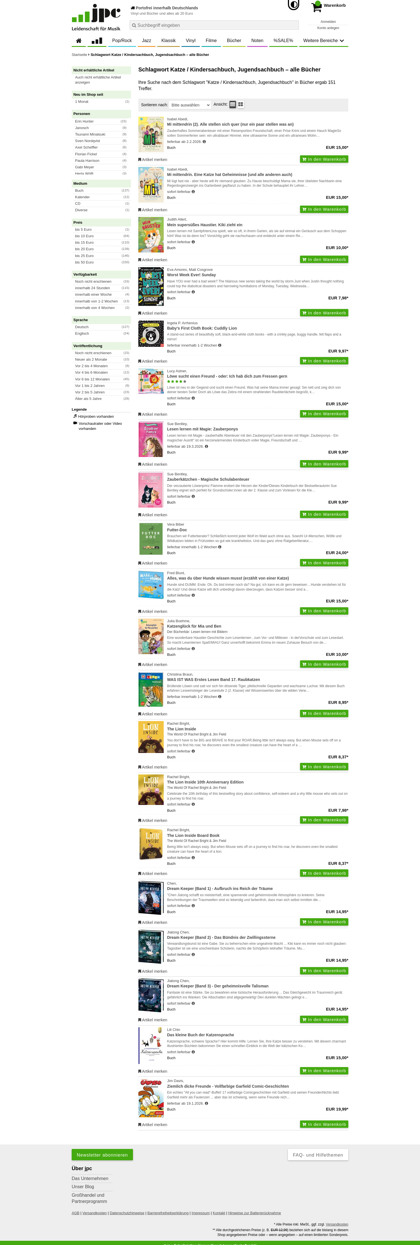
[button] (104, 80)
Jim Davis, (257, 1084)
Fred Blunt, (257, 576)
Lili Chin (257, 1033)
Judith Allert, (257, 222)
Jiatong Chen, (257, 935)
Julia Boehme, (257, 624)
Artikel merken (152, 159)
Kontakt (219, 1213)
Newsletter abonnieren (102, 1155)
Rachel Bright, (257, 726)
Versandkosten (94, 1213)
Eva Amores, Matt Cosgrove (257, 272)
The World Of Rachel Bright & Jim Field (196, 734)
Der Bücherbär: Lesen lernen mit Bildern (197, 632)
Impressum (201, 1213)
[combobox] (214, 25)
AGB (75, 1213)
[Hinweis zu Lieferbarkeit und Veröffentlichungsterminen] (204, 141)
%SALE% (283, 40)
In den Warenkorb (324, 159)
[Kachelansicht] (241, 104)
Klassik (168, 40)
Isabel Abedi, (257, 122)
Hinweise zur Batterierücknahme (254, 1213)
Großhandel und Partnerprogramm (89, 1198)
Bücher (234, 40)
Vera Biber (257, 527)
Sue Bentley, (257, 427)
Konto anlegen (328, 28)
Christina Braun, (257, 677)
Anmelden (328, 22)
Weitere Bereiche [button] (323, 40)
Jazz (146, 40)
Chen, (257, 886)
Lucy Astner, (257, 374)
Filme (211, 40)
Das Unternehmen (90, 1178)
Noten (257, 40)
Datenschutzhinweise (127, 1213)
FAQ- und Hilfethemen (318, 1155)
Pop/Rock (122, 40)
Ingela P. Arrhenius (257, 326)
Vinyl (190, 40)
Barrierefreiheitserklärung (168, 1213)
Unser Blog (83, 1186)
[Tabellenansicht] (232, 104)
